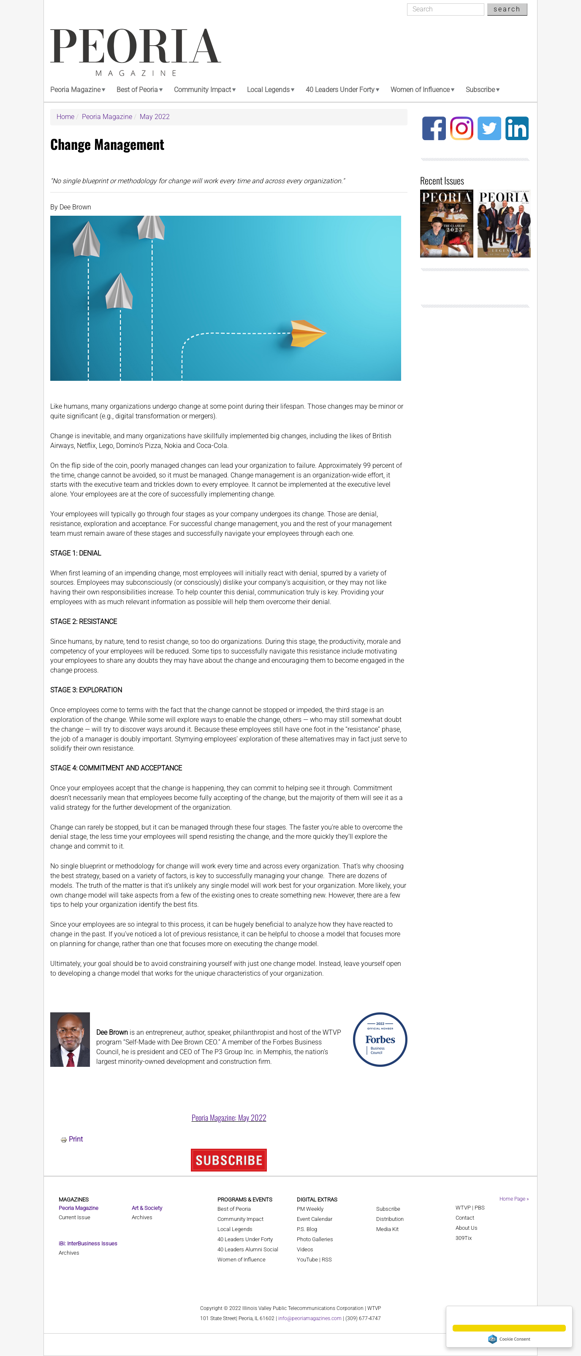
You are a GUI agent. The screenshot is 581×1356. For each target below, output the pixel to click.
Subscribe (480, 90)
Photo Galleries (315, 1239)
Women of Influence (420, 90)
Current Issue (74, 1217)
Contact (465, 1218)
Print (76, 1139)
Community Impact (202, 90)
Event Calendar (314, 1219)
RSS (327, 1259)
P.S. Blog (307, 1229)
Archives (69, 1253)
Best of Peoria (137, 90)
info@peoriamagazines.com (310, 1318)
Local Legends (268, 90)
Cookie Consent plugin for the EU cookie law (509, 1339)
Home (65, 117)
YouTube (307, 1259)
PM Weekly (310, 1209)
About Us (467, 1228)
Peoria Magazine (75, 90)
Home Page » (514, 1199)
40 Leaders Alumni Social (247, 1249)
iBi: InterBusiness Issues (88, 1243)
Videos (305, 1249)
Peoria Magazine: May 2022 (229, 1117)
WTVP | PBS (470, 1207)
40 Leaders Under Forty (340, 90)
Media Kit (387, 1229)
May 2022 (155, 117)
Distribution (390, 1219)
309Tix (464, 1238)
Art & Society (147, 1208)
